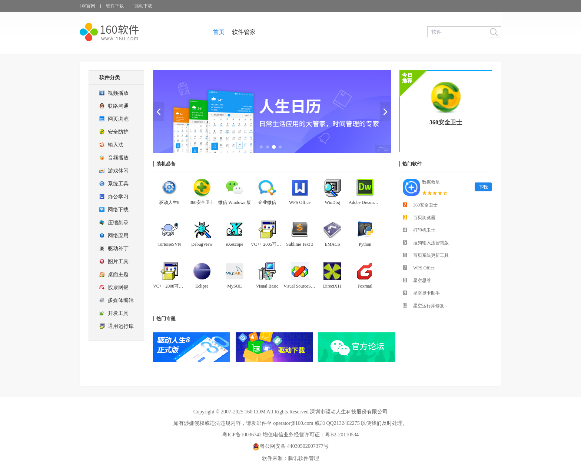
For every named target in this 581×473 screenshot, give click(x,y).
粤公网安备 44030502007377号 (290, 446)
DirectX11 (332, 286)
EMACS (332, 244)
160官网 (87, 6)
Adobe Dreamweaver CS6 (365, 202)
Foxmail (365, 286)
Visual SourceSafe (299, 286)
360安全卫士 (445, 122)
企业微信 (267, 202)
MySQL (234, 286)
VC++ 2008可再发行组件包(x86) (169, 286)
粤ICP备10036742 (242, 434)
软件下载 (115, 6)
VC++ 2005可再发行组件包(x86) (267, 244)
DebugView (201, 244)
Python (365, 244)
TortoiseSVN (169, 244)
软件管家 (244, 32)
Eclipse (201, 286)
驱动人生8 (169, 202)
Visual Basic (267, 286)
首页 (219, 32)
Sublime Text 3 (299, 244)
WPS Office (300, 202)
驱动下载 (143, 6)
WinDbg (332, 202)
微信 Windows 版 (234, 202)
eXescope (234, 244)
